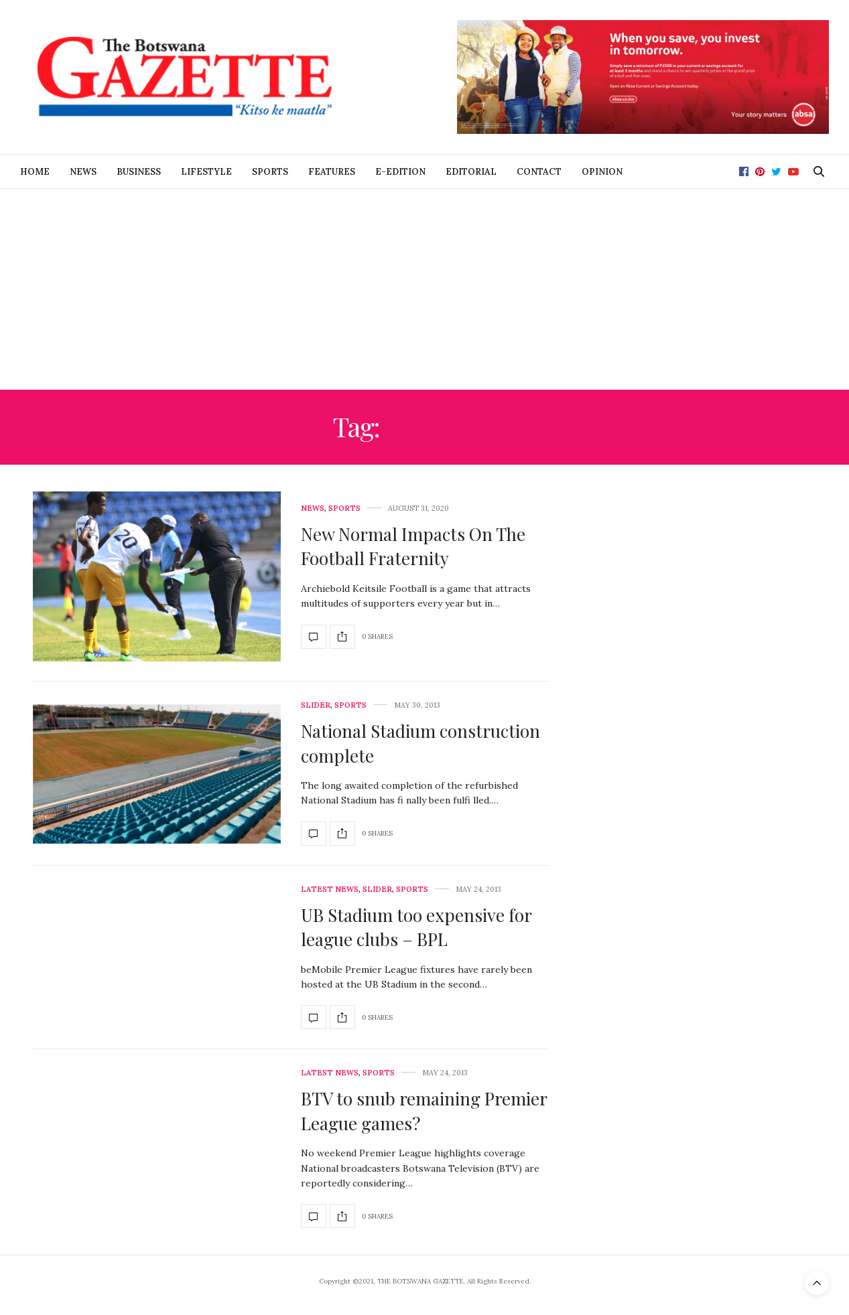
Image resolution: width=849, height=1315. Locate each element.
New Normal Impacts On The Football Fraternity (413, 546)
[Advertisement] (425, 289)
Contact (539, 171)
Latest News (329, 889)
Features (331, 171)
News (83, 171)
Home (35, 171)
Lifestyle (206, 171)
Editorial (471, 171)
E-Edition (400, 171)
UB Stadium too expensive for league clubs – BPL (416, 927)
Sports (270, 171)
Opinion (602, 171)
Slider (315, 705)
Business (139, 171)
